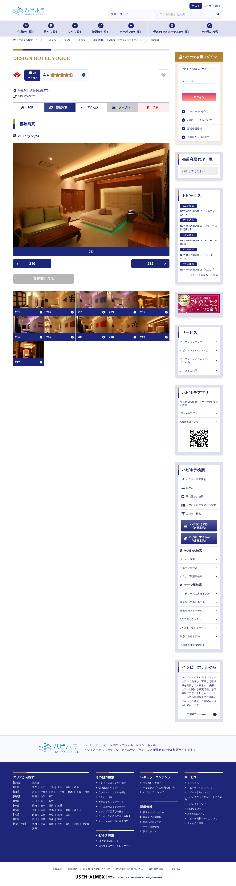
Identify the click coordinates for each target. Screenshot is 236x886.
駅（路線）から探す (107, 787)
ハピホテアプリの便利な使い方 (157, 787)
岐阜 (43, 805)
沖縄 (34, 828)
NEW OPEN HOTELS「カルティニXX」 (198, 210)
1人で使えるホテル (199, 619)
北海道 (35, 782)
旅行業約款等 (156, 869)
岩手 (59, 787)
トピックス (191, 195)
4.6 (46, 75)
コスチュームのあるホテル (199, 593)
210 (26, 264)
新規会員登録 (194, 128)
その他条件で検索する (199, 645)
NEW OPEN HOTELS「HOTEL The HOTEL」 (198, 239)
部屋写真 (58, 107)
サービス (189, 332)
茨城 (78, 791)
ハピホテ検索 (193, 470)
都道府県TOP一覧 (197, 159)
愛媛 (51, 819)
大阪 (34, 810)
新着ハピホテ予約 (150, 822)
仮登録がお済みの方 (198, 137)
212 (157, 264)
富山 (43, 801)
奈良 (68, 810)
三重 (59, 805)
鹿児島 (86, 824)
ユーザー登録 (211, 6)
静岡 (51, 805)
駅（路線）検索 (192, 496)
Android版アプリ (199, 421)
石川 (34, 801)
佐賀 (43, 824)
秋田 (43, 787)
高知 (59, 819)
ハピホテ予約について (197, 792)
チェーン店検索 (199, 567)
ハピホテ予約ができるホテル (196, 525)
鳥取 (51, 814)
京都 (51, 810)
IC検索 (187, 488)
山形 (51, 787)
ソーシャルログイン (198, 111)
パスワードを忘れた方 (199, 120)
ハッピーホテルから (199, 667)
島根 (59, 814)
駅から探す (51, 28)
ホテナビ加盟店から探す (110, 811)
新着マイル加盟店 (150, 817)
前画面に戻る (34, 279)
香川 (34, 819)
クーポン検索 (199, 559)
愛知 (34, 805)
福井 (51, 801)
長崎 (51, 824)
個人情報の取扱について (96, 869)
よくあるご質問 (199, 370)
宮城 (68, 787)
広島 (43, 814)
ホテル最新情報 (149, 826)
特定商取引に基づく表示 (129, 869)
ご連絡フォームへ (197, 714)
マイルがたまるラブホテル (111, 806)
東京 (34, 791)
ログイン (199, 97)
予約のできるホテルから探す (171, 28)
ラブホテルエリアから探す (198, 505)
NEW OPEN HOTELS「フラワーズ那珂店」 (198, 224)
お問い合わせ (176, 869)
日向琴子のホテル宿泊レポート (113, 845)
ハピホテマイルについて (199, 350)
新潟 (34, 796)
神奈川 (44, 791)
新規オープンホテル (152, 812)
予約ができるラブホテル (110, 802)
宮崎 (76, 824)
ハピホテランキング (199, 341)
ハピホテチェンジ (195, 804)
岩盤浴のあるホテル (199, 610)
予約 (152, 107)
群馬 (87, 791)
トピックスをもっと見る (204, 275)
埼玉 (53, 791)
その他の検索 (209, 28)
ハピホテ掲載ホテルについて (201, 818)
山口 (68, 814)
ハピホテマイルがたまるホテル (196, 538)
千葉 (62, 791)
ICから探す (75, 28)
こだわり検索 (191, 513)
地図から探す (100, 28)
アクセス (90, 107)
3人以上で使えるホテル (199, 627)
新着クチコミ (148, 831)
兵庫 (43, 810)
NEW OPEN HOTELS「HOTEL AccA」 (196, 254)
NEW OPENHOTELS (107, 841)
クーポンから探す (131, 28)
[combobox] (183, 14)
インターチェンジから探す (111, 783)
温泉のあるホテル (199, 636)
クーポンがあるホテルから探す (113, 816)
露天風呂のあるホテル (199, 602)
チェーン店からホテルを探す (112, 821)
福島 (76, 787)
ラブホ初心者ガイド (152, 783)
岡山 (34, 814)
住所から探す (26, 28)
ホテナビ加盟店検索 (199, 576)
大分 (68, 824)
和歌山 (77, 810)
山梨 (43, 796)
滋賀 (59, 810)
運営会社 (57, 869)
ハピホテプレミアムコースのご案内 (199, 360)
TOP (27, 107)
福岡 (34, 824)
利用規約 (73, 869)
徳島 (43, 819)
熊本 (59, 824)
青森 (34, 787)
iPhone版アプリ (199, 413)
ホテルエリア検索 (193, 479)
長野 (51, 796)
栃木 (70, 791)
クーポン (121, 107)
